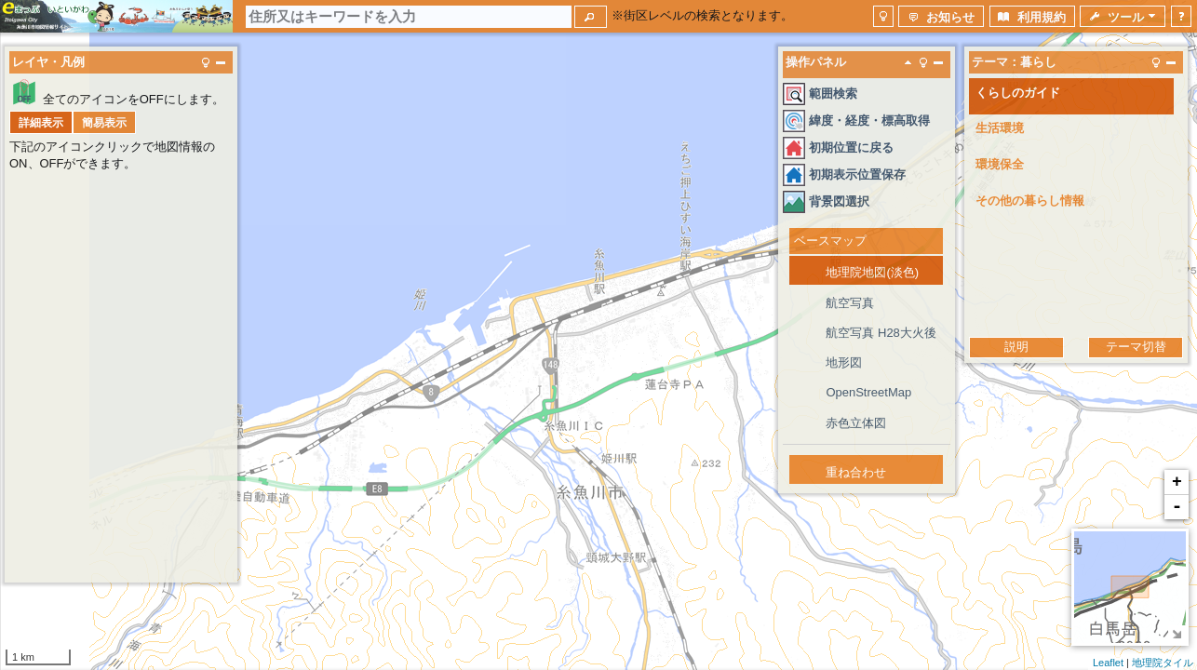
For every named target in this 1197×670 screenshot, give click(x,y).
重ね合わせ (856, 472)
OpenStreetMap (868, 392)
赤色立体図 (856, 423)
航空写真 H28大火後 (880, 333)
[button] (590, 17)
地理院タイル (1162, 662)
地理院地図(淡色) (872, 272)
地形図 (844, 362)
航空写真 (850, 303)
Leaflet (1108, 662)
